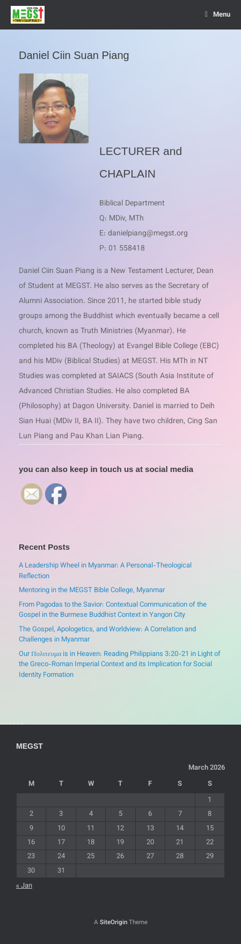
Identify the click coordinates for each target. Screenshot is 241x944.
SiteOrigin (113, 922)
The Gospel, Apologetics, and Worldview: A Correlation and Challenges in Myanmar (107, 635)
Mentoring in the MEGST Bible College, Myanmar (92, 590)
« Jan (24, 886)
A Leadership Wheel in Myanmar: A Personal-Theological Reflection (105, 571)
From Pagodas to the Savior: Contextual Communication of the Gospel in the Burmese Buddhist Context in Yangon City (113, 610)
